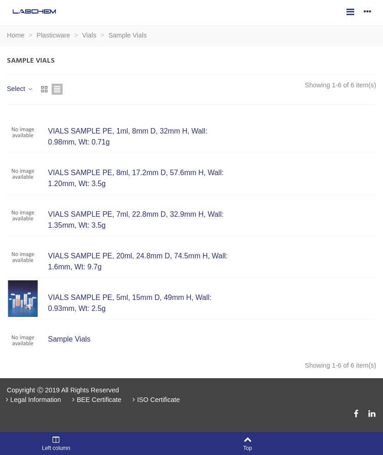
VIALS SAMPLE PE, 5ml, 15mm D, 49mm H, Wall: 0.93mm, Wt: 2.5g (130, 303)
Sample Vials (69, 339)
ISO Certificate (155, 399)
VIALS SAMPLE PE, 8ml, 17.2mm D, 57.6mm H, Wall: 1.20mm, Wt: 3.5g (135, 178)
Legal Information (32, 399)
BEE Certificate (96, 399)
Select (20, 88)
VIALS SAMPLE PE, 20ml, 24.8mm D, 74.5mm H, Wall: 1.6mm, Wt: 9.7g (138, 261)
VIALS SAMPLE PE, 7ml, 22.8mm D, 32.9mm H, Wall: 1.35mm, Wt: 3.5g (135, 219)
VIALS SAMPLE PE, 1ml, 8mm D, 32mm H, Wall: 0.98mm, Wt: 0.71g (127, 136)
